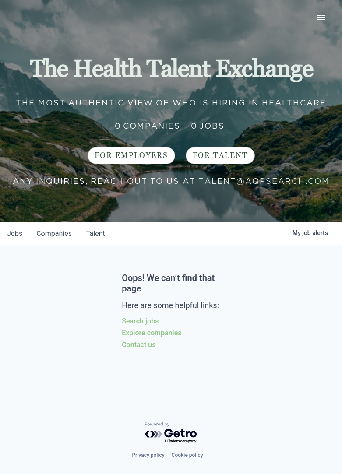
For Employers (131, 155)
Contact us (138, 345)
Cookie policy (187, 455)
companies (54, 233)
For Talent (220, 155)
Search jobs (140, 321)
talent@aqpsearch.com (264, 181)
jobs (14, 233)
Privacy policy (148, 455)
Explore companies (151, 333)
